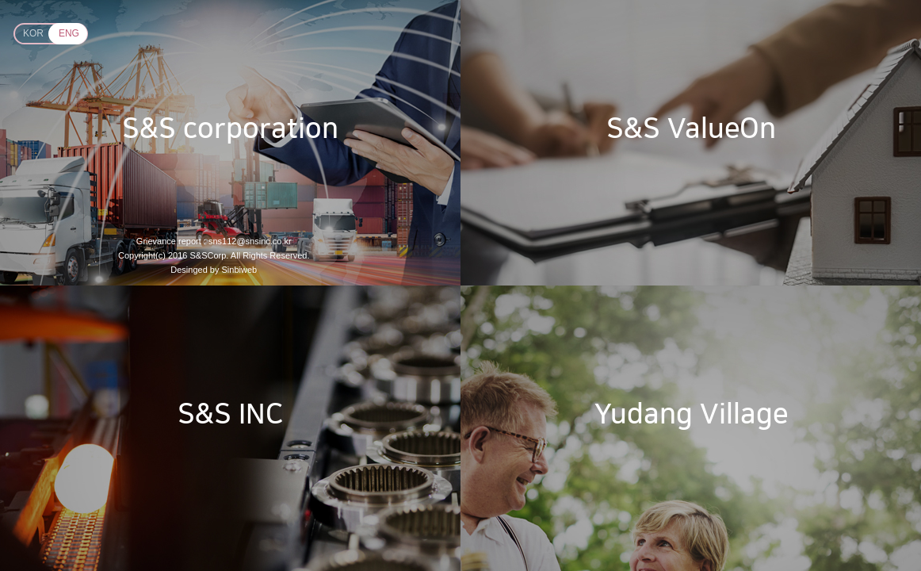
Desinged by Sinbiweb (213, 269)
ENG (69, 33)
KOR (33, 33)
